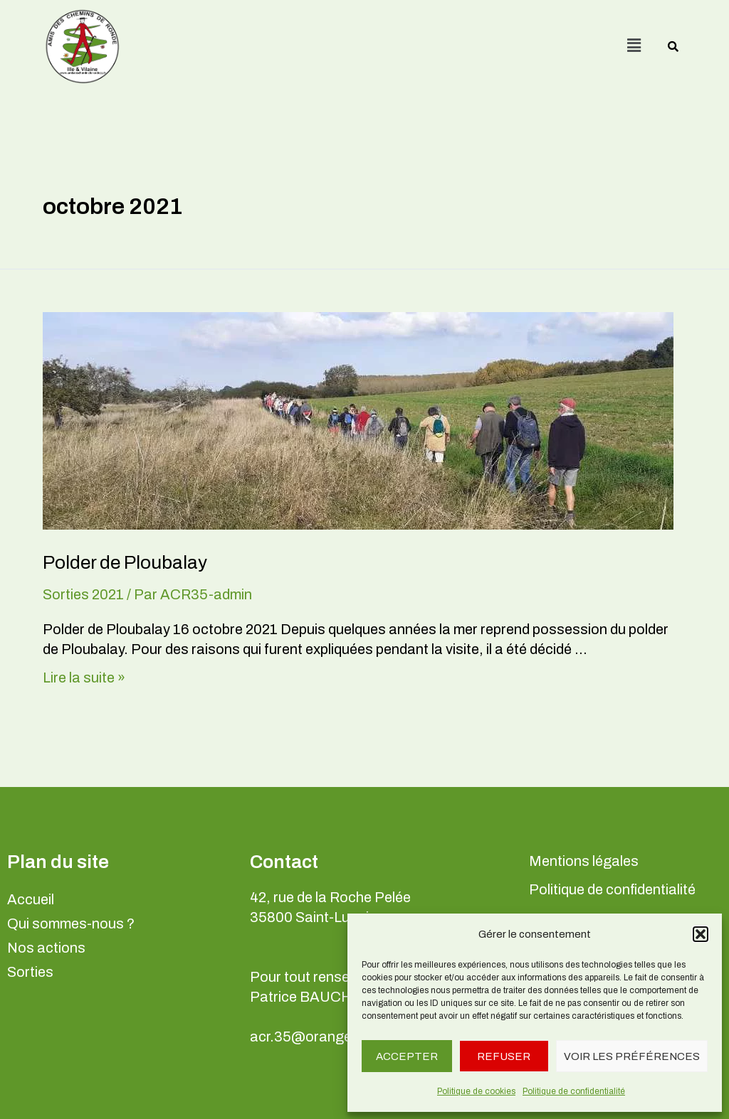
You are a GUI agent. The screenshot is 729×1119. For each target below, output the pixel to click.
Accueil (30, 899)
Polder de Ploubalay (125, 562)
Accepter (407, 1056)
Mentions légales (584, 861)
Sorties (30, 972)
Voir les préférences (632, 1056)
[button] (700, 934)
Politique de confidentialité (574, 1091)
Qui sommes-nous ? (71, 923)
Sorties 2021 (83, 594)
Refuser (503, 1056)
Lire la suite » (84, 677)
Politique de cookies (476, 1091)
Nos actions (46, 947)
